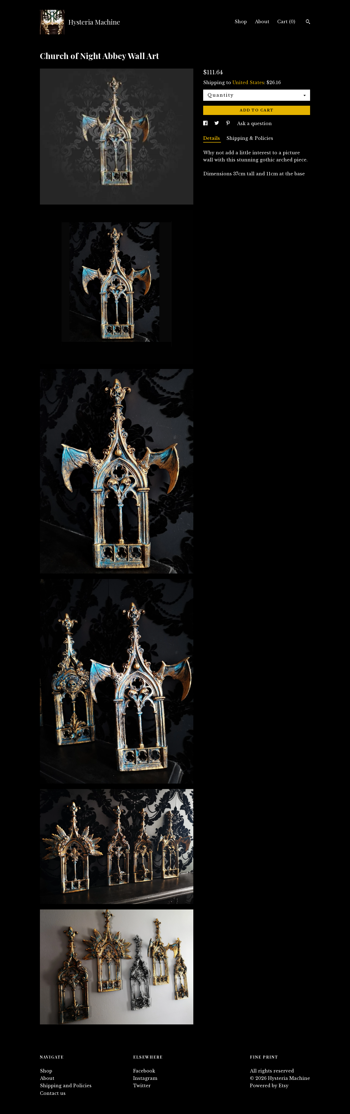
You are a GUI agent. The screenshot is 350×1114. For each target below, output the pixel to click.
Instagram (145, 1078)
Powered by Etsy (269, 1085)
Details (212, 138)
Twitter (142, 1085)
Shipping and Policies (66, 1085)
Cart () (286, 21)
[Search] (308, 22)
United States (248, 82)
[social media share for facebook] (206, 123)
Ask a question (254, 123)
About (262, 21)
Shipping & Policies (249, 138)
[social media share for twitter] (217, 123)
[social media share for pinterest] (229, 123)
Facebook (144, 1071)
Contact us (53, 1093)
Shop (241, 21)
